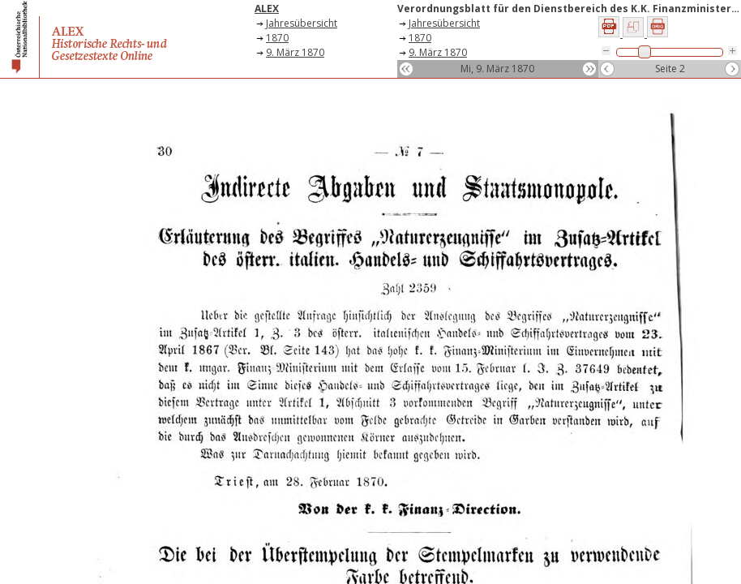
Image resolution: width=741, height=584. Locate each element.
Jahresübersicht (301, 23)
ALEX (267, 8)
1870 (277, 38)
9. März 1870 (295, 52)
